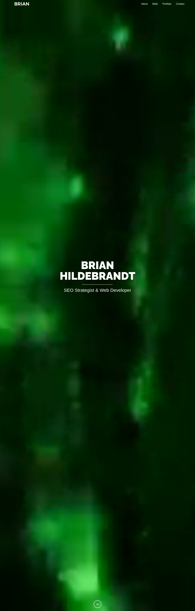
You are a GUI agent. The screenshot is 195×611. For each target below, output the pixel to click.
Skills (155, 6)
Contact (180, 6)
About (144, 6)
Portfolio (166, 6)
